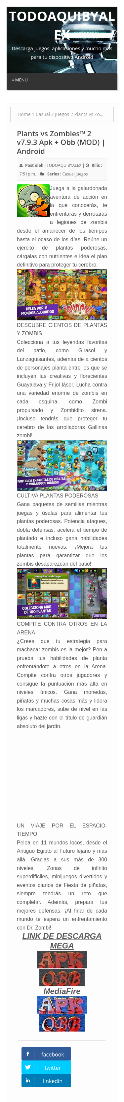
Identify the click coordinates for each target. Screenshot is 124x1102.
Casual (68, 174)
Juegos (82, 174)
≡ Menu (20, 80)
